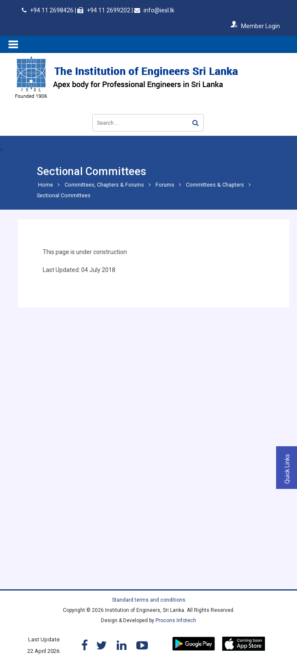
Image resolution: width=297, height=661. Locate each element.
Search (195, 123)
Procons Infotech (176, 620)
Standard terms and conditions (148, 600)
